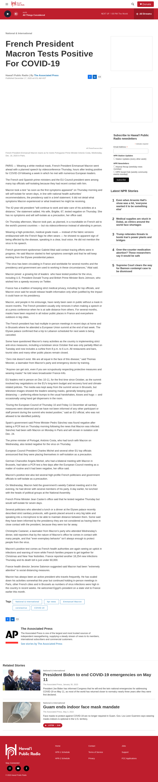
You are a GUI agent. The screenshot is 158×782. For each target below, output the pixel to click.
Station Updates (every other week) (130, 159)
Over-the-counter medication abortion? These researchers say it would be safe (133, 252)
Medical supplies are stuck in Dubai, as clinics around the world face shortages (133, 221)
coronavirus (21, 608)
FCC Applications (129, 758)
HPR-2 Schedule (62, 758)
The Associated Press (46, 75)
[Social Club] (131, 105)
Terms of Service (95, 752)
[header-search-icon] (132, 4)
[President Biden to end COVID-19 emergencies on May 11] (21, 680)
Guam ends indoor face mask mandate (81, 707)
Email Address (120, 147)
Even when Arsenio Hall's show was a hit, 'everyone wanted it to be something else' (131, 205)
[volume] (16, 14)
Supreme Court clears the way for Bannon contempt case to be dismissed (134, 268)
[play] (7, 14)
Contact (91, 746)
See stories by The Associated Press (41, 643)
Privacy (91, 758)
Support (125, 752)
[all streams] (144, 13)
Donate (146, 4)
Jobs (124, 746)
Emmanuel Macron (72, 602)
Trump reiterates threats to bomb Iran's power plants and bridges (134, 237)
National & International (19, 33)
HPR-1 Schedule (62, 752)
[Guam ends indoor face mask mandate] (21, 712)
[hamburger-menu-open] (6, 4)
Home (57, 746)
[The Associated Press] (12, 635)
